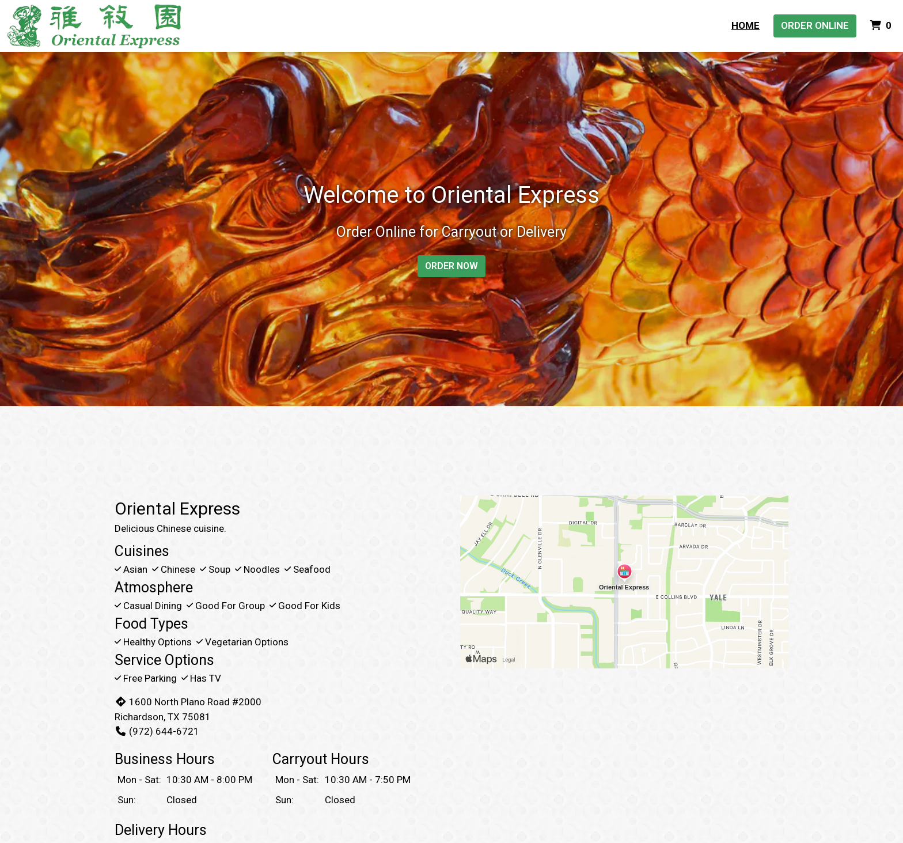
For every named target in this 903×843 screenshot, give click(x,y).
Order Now (451, 265)
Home (745, 25)
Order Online (815, 25)
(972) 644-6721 (157, 731)
